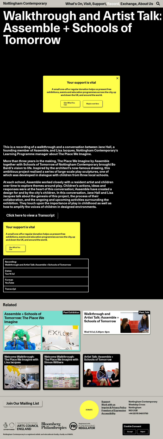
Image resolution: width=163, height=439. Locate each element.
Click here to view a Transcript (30, 215)
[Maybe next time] (93, 103)
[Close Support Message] (117, 78)
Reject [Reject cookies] (142, 432)
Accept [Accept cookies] (130, 432)
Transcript (10, 289)
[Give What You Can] (70, 103)
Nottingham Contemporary (25, 3)
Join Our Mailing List (22, 403)
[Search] (156, 4)
